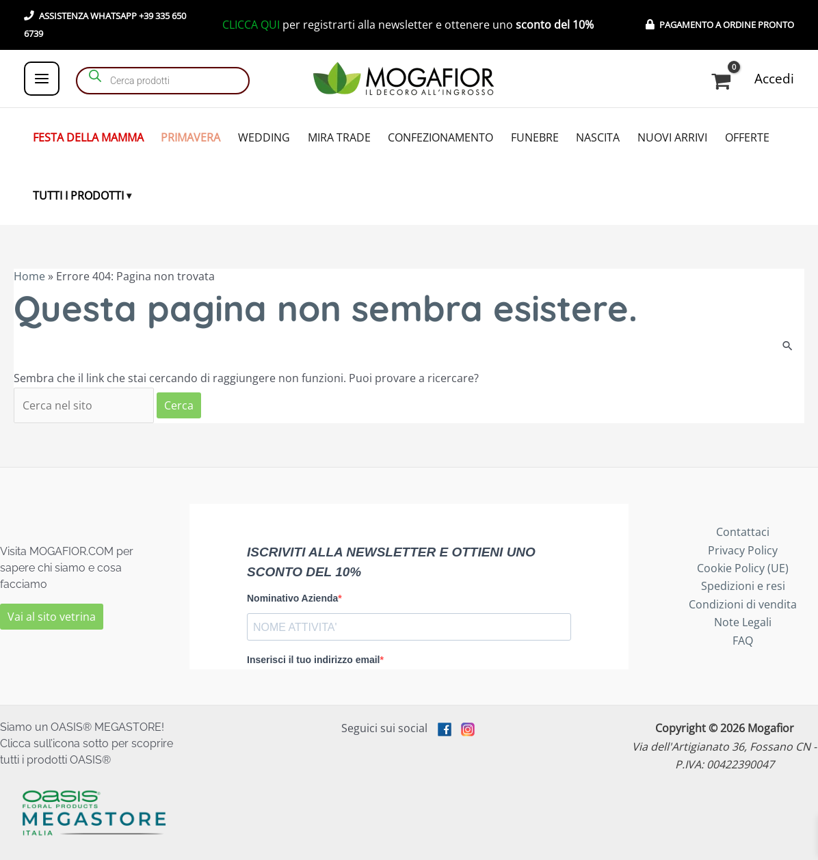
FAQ (743, 640)
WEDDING (264, 137)
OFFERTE (747, 137)
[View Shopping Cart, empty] (724, 81)
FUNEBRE (535, 137)
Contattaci (742, 531)
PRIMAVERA (190, 137)
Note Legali (742, 622)
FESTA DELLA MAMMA (88, 137)
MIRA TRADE (339, 137)
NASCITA (598, 137)
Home (29, 276)
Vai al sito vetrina (52, 616)
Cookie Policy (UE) (743, 568)
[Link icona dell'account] (774, 79)
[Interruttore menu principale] (42, 79)
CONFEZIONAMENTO (440, 137)
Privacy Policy (743, 550)
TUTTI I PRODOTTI (78, 195)
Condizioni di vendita (743, 604)
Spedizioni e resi (743, 585)
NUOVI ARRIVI (672, 137)
